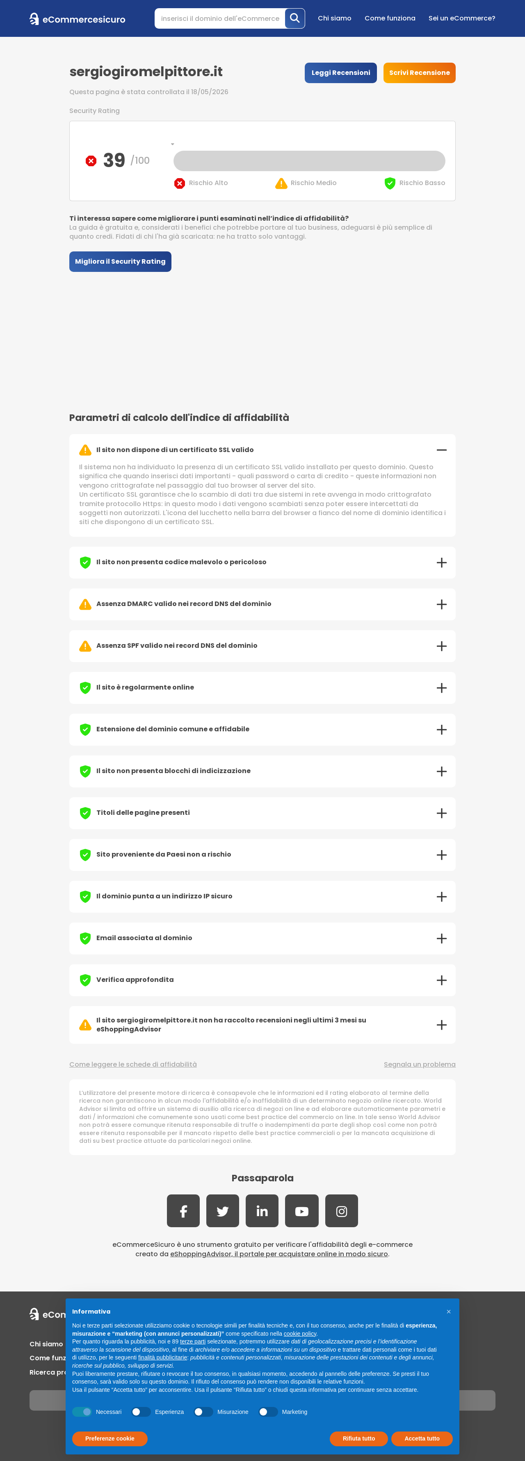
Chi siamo (335, 18)
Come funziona (390, 18)
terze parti (192, 1341)
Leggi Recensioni (341, 72)
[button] (448, 1311)
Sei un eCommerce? (462, 18)
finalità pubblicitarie (162, 1357)
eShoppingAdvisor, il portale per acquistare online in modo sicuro (279, 1254)
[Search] (230, 18)
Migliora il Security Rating (120, 261)
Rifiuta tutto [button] (359, 1438)
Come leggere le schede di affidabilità (133, 1064)
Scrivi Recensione (419, 72)
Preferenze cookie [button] (110, 1438)
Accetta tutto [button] (422, 1438)
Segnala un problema (420, 1064)
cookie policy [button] (300, 1333)
